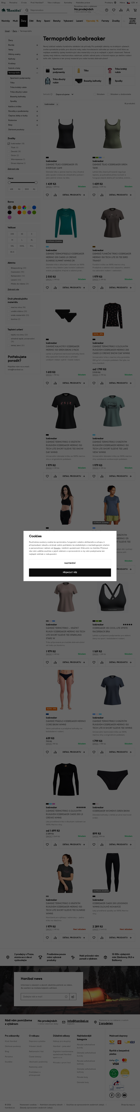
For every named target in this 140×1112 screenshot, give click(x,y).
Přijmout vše (70, 572)
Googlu (57, 548)
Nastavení (70, 563)
